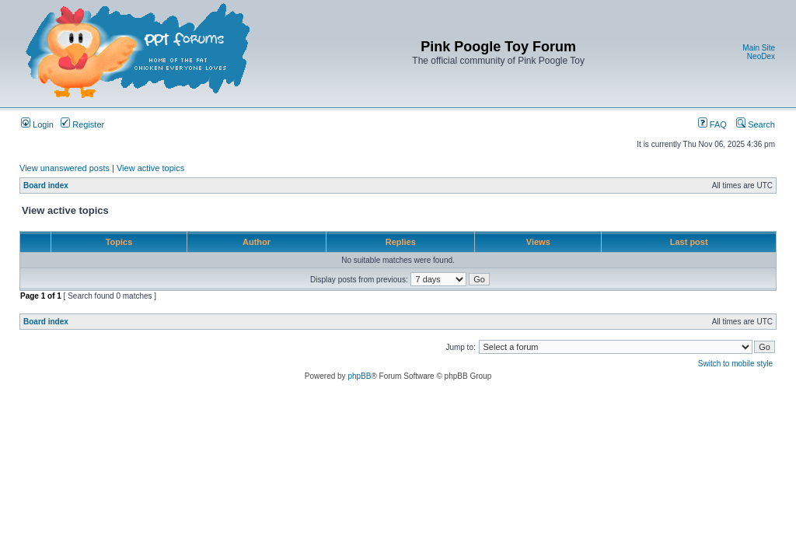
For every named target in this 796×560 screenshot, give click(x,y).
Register (82, 124)
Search (755, 124)
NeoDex (761, 56)
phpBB (359, 376)
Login (37, 124)
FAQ (712, 124)
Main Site (758, 48)
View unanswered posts (64, 168)
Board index (45, 185)
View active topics (150, 168)
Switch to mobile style (735, 363)
